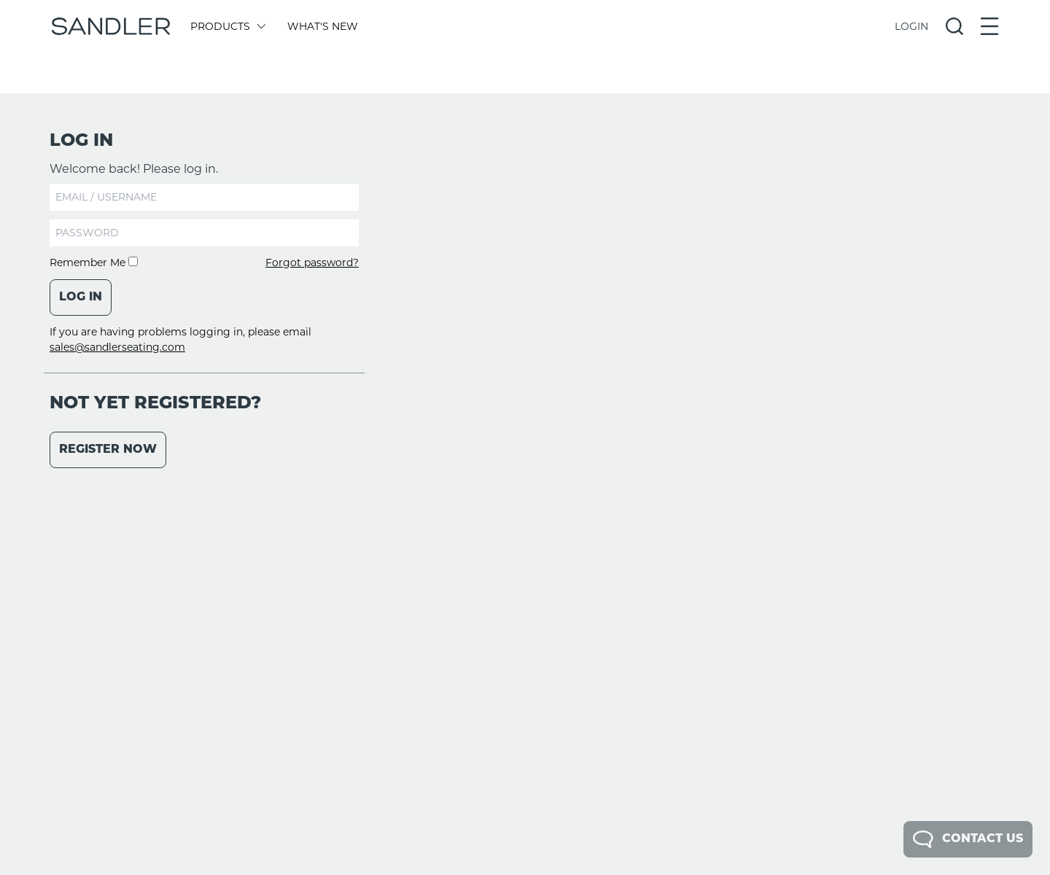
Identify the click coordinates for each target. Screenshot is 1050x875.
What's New (322, 26)
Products (227, 26)
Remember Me (94, 262)
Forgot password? (312, 262)
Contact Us (968, 839)
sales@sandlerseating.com (117, 347)
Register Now (108, 450)
